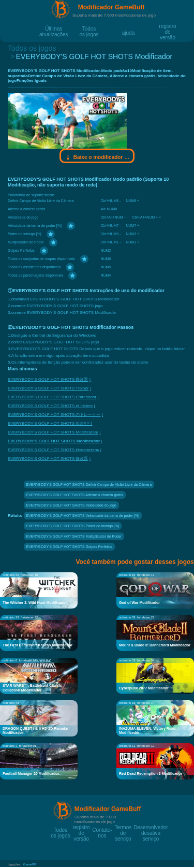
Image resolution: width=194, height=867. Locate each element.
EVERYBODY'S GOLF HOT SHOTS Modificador (54, 441)
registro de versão (167, 25)
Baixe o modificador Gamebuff (97, 158)
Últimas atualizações (53, 28)
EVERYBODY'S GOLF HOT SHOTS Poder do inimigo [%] (73, 526)
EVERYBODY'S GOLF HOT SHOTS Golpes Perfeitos (69, 546)
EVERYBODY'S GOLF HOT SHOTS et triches (50, 405)
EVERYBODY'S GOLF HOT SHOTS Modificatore (53, 432)
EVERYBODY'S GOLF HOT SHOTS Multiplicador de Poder (74, 536)
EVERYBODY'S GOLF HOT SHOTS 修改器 (48, 379)
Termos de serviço (122, 827)
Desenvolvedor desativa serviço (150, 827)
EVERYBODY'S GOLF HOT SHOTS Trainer (48, 388)
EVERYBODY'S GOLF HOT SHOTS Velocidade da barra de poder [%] (83, 515)
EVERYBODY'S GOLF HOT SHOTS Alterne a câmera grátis (74, 495)
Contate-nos (102, 829)
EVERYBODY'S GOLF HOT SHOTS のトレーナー (54, 414)
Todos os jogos (88, 28)
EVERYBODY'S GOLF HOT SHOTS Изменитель (53, 449)
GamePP (29, 864)
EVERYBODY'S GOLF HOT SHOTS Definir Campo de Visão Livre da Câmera (89, 484)
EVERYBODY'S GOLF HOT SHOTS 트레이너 (50, 423)
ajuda (128, 32)
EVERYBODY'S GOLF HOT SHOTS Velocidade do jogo (71, 505)
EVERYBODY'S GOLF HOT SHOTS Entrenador (52, 397)
